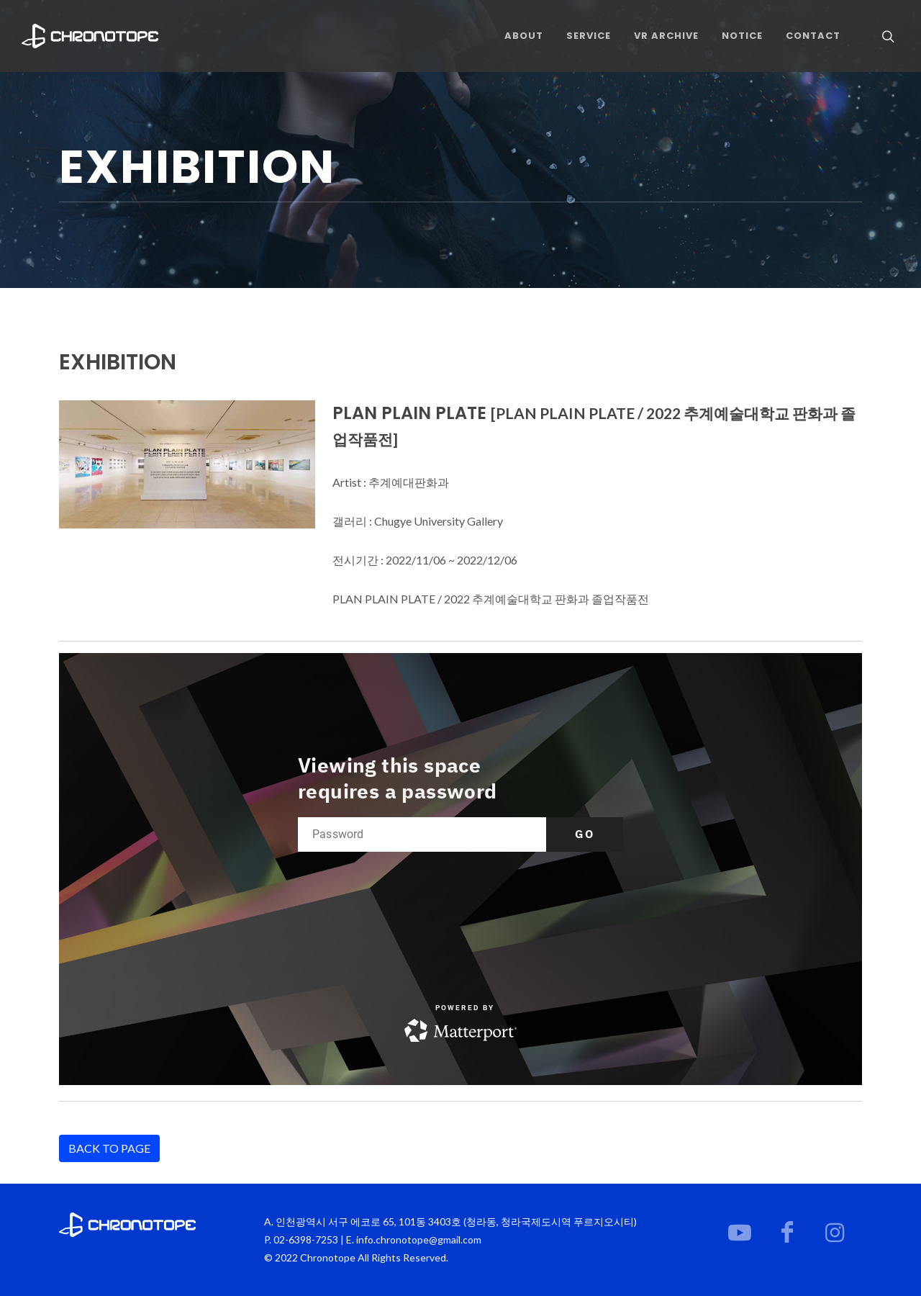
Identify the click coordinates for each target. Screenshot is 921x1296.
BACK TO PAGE (109, 1148)
